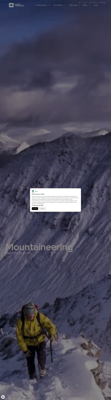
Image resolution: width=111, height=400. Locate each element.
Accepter (35, 208)
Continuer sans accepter (37, 205)
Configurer (42, 208)
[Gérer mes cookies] (3, 397)
